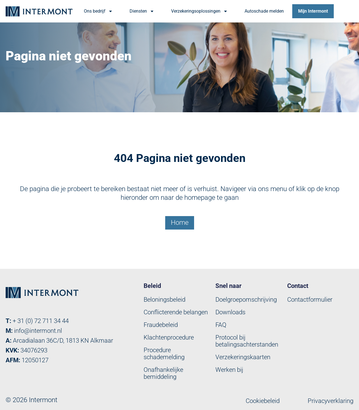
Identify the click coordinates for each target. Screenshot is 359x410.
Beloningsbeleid (164, 299)
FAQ (220, 324)
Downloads (230, 312)
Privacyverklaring (330, 400)
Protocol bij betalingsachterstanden (246, 341)
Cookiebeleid (263, 400)
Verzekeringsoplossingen (199, 11)
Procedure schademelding (164, 354)
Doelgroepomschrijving (246, 299)
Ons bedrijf (98, 11)
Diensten (142, 11)
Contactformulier (309, 299)
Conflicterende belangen (176, 312)
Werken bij (229, 369)
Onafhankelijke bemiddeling (163, 373)
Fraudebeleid (161, 324)
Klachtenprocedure (169, 337)
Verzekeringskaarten (242, 357)
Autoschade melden (264, 11)
